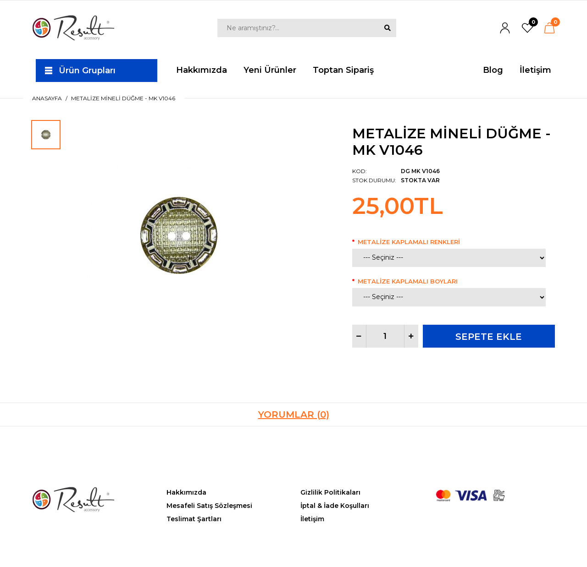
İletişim (312, 519)
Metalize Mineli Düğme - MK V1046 (123, 98)
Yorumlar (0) (293, 414)
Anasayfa (47, 98)
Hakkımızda (186, 492)
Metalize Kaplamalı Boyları (408, 281)
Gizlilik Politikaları (330, 492)
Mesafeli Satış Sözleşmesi (209, 506)
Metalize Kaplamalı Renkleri (409, 241)
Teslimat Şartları (194, 519)
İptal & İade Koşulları (334, 506)
